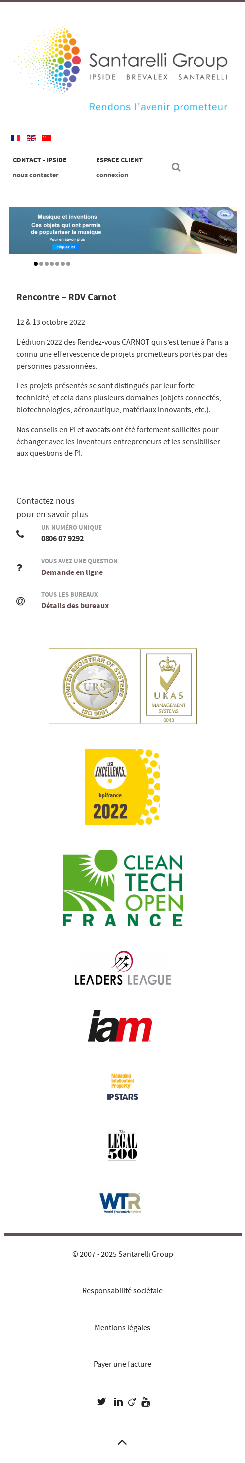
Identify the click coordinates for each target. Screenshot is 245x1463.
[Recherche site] (178, 167)
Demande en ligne (72, 572)
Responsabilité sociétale (122, 1290)
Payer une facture (122, 1364)
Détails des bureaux (75, 605)
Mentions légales (122, 1327)
